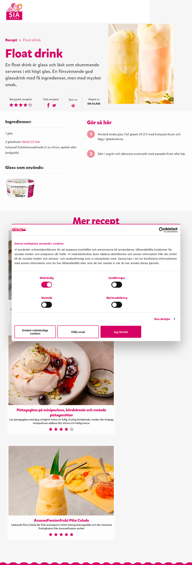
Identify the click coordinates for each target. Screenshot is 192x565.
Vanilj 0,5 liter (31, 143)
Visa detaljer (162, 310)
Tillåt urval (96, 321)
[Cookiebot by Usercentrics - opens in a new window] (161, 241)
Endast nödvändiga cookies (41, 321)
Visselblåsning (17, 555)
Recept (12, 40)
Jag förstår (151, 321)
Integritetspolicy (44, 555)
